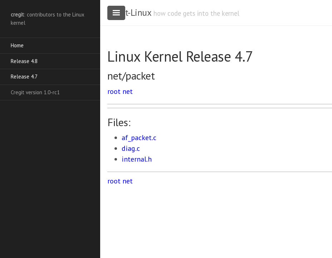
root (114, 91)
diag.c (131, 148)
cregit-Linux (129, 12)
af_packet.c (139, 137)
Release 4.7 (24, 76)
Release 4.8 (24, 61)
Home (17, 45)
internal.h (137, 159)
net (127, 91)
